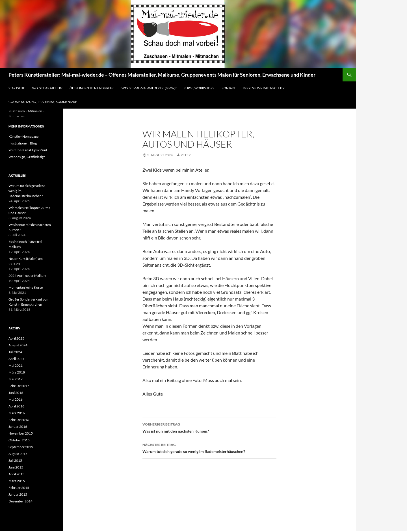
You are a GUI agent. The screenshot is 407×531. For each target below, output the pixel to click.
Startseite (16, 88)
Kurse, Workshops (199, 88)
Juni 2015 (15, 467)
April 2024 (16, 359)
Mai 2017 (15, 379)
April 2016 (16, 406)
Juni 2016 (15, 392)
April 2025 (16, 338)
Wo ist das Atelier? (47, 88)
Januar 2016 (17, 426)
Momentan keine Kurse (25, 287)
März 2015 (16, 481)
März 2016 (16, 413)
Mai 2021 (15, 365)
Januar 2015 (17, 494)
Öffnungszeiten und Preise (92, 88)
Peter (186, 155)
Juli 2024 (15, 352)
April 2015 (16, 474)
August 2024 (17, 345)
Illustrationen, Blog (22, 143)
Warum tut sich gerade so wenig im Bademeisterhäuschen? (209, 447)
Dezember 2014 (20, 501)
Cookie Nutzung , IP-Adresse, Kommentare (42, 101)
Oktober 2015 (19, 440)
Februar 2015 (18, 487)
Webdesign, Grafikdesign (27, 157)
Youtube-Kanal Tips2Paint (27, 150)
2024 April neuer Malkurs (27, 275)
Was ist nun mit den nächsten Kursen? (209, 427)
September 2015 (20, 447)
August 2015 (17, 454)
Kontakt (228, 88)
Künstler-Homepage (23, 136)
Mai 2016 (15, 399)
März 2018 (16, 372)
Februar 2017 (18, 386)
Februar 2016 (18, 420)
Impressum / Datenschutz (264, 88)
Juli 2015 (15, 460)
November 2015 (20, 433)
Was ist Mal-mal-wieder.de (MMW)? (149, 88)
